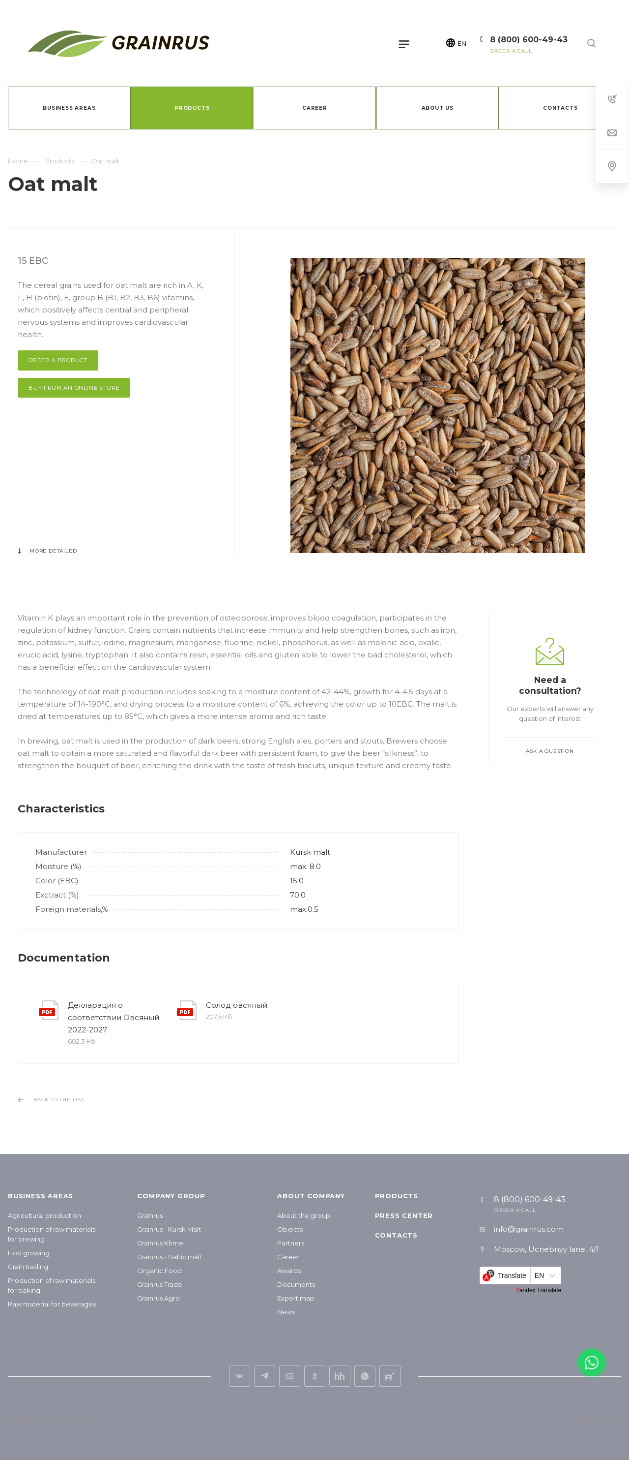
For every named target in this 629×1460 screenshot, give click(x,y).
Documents (296, 1284)
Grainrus (150, 1215)
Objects (290, 1229)
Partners (290, 1243)
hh (339, 1376)
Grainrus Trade (159, 1284)
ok (314, 1376)
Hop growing (29, 1253)
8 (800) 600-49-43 (529, 39)
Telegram (264, 1376)
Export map (295, 1298)
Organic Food (159, 1270)
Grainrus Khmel (161, 1243)
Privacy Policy (597, 1421)
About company (310, 1196)
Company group (171, 1196)
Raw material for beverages (52, 1304)
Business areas (40, 1196)
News (286, 1312)
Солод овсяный (236, 1005)
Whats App (364, 1376)
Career (288, 1257)
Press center (404, 1215)
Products (396, 1196)
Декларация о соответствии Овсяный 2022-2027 (113, 1017)
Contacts (396, 1235)
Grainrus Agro (158, 1298)
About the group (303, 1215)
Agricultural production (44, 1215)
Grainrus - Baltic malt (169, 1257)
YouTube (289, 1376)
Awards (289, 1270)
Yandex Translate (539, 1290)
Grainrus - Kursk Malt (169, 1229)
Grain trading (28, 1267)
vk (239, 1376)
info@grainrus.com (529, 1229)
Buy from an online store (74, 387)
